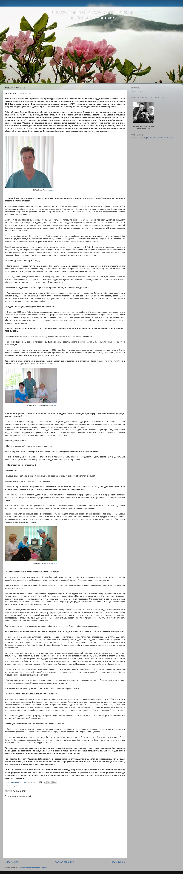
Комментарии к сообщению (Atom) (33, 867)
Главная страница (64, 862)
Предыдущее (117, 862)
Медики (51, 190)
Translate (142, 138)
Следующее (11, 862)
